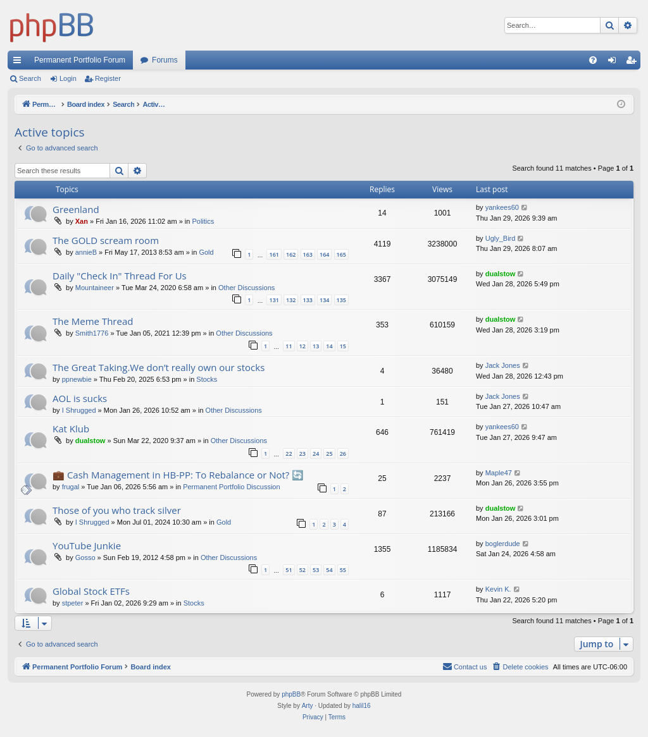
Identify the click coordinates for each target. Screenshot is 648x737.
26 (343, 453)
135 (341, 300)
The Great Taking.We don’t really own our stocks (159, 367)
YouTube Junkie (87, 545)
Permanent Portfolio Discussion (231, 486)
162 (291, 254)
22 (288, 453)
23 (302, 453)
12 (302, 346)
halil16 (361, 705)
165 (341, 254)
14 (329, 346)
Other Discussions (246, 287)
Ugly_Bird (500, 238)
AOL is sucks (80, 398)
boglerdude (502, 543)
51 (288, 570)
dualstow (500, 273)
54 (329, 570)
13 (316, 346)
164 (324, 254)
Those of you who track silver (117, 510)
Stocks (206, 379)
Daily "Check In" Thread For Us (120, 275)
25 (329, 453)
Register (108, 78)
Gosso (85, 557)
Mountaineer (94, 287)
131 (273, 300)
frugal (71, 486)
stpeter (73, 603)
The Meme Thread (93, 321)
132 (291, 300)
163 (308, 254)
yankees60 (502, 207)
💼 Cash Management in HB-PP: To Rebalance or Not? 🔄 (178, 474)
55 (343, 570)
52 (302, 570)
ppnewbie (77, 379)
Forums (165, 60)
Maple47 (498, 473)
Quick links (20, 63)
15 (343, 346)
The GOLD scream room (106, 240)
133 (308, 300)
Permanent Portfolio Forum (79, 60)
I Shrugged (79, 410)
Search (30, 78)
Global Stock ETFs (91, 591)
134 (324, 300)
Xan (81, 221)
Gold (206, 252)
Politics (203, 221)
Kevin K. (498, 589)
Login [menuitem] (614, 63)
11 (288, 346)
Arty (307, 705)
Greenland (76, 209)
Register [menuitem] (633, 63)
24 (316, 453)
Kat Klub (71, 428)
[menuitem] (592, 60)
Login (68, 78)
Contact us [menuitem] (464, 666)
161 (273, 254)
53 (316, 570)
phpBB (291, 694)
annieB (86, 252)
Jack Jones (502, 365)
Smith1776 (92, 333)
